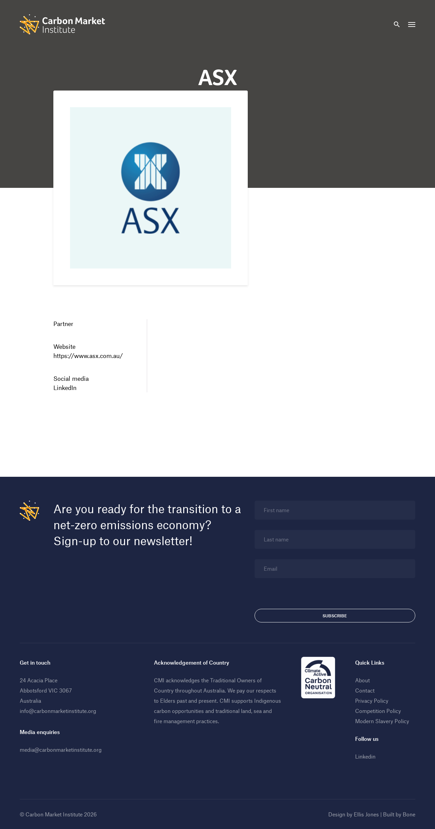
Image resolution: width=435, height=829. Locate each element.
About (362, 680)
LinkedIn (64, 387)
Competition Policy (378, 711)
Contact (365, 690)
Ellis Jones (366, 814)
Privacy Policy (371, 700)
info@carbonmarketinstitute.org (58, 711)
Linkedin (365, 756)
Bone (409, 814)
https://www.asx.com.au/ (88, 355)
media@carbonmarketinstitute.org (61, 749)
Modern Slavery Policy (382, 721)
